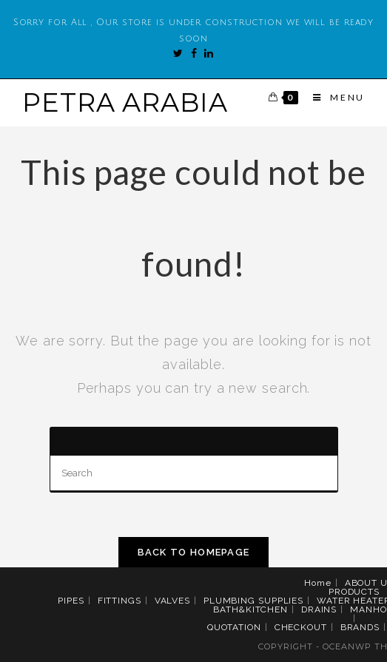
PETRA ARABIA (125, 102)
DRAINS (319, 609)
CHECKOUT (301, 627)
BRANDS (360, 627)
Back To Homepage (194, 552)
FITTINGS (119, 600)
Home (318, 583)
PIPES (71, 600)
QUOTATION (234, 627)
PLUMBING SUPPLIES (253, 600)
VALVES (172, 600)
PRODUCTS (354, 592)
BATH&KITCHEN (250, 609)
